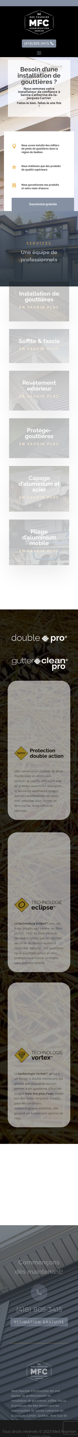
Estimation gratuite (39, 1349)
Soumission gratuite (43, 204)
